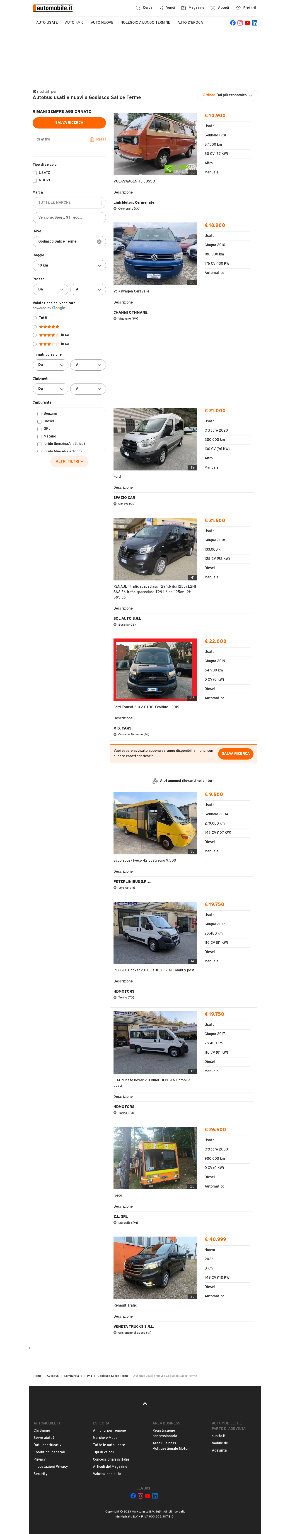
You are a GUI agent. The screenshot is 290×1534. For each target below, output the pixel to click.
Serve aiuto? (44, 1438)
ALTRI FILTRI (70, 461)
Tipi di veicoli (103, 1452)
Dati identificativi (48, 1445)
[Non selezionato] (69, 265)
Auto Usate (47, 23)
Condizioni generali (49, 1452)
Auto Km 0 (74, 23)
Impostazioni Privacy (51, 1467)
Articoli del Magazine (110, 1467)
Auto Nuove (102, 23)
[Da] (50, 289)
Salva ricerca (69, 123)
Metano (50, 437)
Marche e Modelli (106, 1438)
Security (41, 1474)
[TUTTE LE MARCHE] (69, 202)
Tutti (43, 318)
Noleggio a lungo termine (145, 23)
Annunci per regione (109, 1431)
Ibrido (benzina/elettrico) (64, 444)
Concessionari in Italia (111, 1459)
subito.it (219, 1436)
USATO (45, 173)
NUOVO (45, 181)
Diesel (49, 422)
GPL (47, 429)
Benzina (50, 414)
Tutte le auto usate (109, 1445)
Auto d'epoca (190, 23)
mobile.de (220, 1443)
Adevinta (219, 1450)
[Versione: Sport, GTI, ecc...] (69, 217)
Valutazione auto (107, 1474)
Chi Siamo (42, 1431)
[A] (88, 289)
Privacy (40, 1459)
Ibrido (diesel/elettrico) (63, 452)
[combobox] (69, 241)
